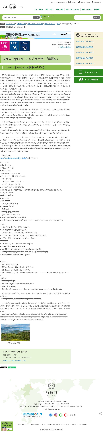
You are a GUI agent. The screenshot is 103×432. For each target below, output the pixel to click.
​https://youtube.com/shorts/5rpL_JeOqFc (14, 158)
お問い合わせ (82, 424)
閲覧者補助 (98, 2)
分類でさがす (21, 24)
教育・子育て (50, 9)
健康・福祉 (59, 9)
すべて (45, 16)
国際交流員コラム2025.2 (84, 47)
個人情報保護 (35, 424)
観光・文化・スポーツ (72, 9)
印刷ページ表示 (65, 47)
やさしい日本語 (85, 2)
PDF (44, 18)
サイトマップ (65, 424)
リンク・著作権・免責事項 (50, 424)
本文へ (53, 2)
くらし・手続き (38, 9)
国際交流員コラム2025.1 (14, 27)
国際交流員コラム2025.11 (85, 63)
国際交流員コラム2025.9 (84, 58)
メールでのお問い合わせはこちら (14, 360)
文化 (58, 24)
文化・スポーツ (50, 24)
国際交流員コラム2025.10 (85, 52)
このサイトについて (23, 424)
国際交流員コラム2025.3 (84, 41)
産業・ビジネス (86, 9)
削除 (24, 27)
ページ (52, 16)
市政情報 (96, 9)
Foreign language (62, 2)
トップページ (10, 24)
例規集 (74, 424)
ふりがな (73, 2)
